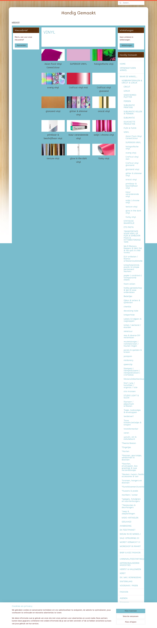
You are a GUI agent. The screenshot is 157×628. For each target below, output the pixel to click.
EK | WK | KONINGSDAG (130, 577)
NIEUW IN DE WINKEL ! (130, 534)
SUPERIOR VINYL (78, 64)
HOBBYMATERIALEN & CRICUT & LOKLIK (132, 81)
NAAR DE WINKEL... (128, 76)
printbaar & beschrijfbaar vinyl (53, 137)
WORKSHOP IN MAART (130, 546)
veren (126, 433)
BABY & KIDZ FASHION (130, 553)
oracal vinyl (104, 111)
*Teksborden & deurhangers (129, 506)
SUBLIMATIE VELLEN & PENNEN (133, 112)
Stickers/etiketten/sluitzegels (134, 379)
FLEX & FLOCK (130, 128)
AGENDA (124, 598)
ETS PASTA (129, 227)
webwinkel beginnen (85, 623)
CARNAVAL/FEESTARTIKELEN (132, 559)
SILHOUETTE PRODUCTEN (129, 123)
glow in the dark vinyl (78, 160)
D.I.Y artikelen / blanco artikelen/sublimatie (133, 259)
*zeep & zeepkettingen (128, 512)
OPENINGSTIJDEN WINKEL (128, 69)
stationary (128, 360)
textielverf (128, 416)
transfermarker (131, 429)
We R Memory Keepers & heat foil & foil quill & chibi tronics (133, 249)
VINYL (126, 132)
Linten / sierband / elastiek (132, 326)
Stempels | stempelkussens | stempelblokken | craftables (132, 371)
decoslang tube (131, 311)
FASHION (124, 592)
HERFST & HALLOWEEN (130, 569)
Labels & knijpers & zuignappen (132, 320)
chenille (127, 306)
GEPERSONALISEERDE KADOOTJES (129, 564)
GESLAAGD (126, 522)
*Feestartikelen (129, 443)
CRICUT (127, 87)
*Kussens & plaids (130, 491)
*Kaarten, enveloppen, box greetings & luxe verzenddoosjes (129, 467)
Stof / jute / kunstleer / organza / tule (130, 385)
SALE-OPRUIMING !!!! (129, 538)
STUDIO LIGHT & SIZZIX (131, 396)
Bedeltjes (128, 296)
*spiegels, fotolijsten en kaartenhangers (131, 500)
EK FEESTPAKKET (127, 530)
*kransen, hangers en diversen (132, 481)
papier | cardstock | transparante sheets (133, 277)
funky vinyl (103, 158)
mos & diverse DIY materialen (132, 336)
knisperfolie (129, 315)
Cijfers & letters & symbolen (132, 301)
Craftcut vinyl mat (78, 87)
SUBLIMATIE (129, 118)
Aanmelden (21, 45)
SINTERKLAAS (126, 581)
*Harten (125, 451)
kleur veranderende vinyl (78, 137)
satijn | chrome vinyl (104, 135)
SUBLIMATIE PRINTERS (129, 106)
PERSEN (127, 101)
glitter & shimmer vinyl (78, 113)
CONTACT (124, 613)
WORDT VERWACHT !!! (130, 542)
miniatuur (128, 331)
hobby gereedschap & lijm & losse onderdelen (133, 290)
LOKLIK (127, 91)
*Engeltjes (126, 447)
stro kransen (130, 391)
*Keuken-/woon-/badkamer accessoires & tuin (133, 475)
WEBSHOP (16, 23)
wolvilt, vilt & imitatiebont (130, 438)
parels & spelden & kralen (133, 351)
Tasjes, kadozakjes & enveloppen (132, 411)
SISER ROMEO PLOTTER (130, 96)
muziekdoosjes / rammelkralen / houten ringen (131, 344)
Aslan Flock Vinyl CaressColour (53, 66)
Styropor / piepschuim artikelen (129, 404)
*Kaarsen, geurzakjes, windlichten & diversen (132, 457)
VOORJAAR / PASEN (129, 585)
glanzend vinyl (53, 111)
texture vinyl (53, 158)
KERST (123, 573)
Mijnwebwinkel (105, 623)
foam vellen (129, 284)
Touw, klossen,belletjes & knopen (132, 422)
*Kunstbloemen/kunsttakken (133, 487)
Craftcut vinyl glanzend (104, 89)
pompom (128, 356)
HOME (122, 64)
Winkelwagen (127, 45)
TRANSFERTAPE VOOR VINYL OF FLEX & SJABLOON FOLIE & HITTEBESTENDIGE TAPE (132, 236)
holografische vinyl (103, 64)
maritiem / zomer (130, 495)
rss (76, 623)
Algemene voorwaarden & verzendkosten (127, 604)
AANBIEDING (125, 526)
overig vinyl (53, 87)
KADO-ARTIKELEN (130, 518)
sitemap (71, 623)
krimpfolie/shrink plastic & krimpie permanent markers (131, 268)
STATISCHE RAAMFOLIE (129, 222)
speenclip (128, 364)
